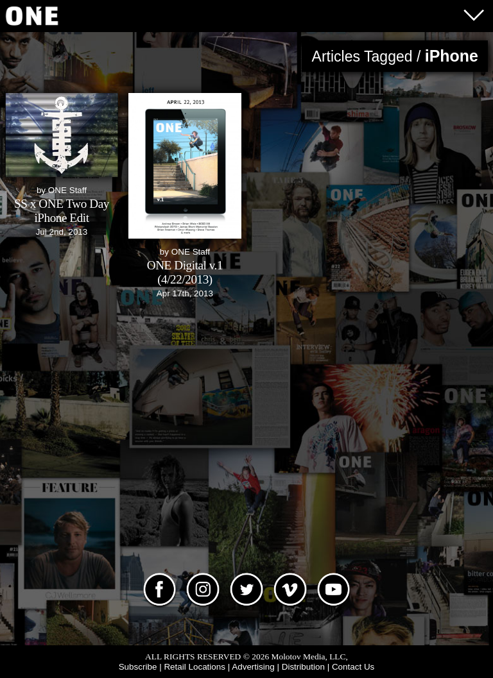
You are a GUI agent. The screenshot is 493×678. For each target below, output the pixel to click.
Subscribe (138, 667)
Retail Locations (194, 667)
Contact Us (353, 667)
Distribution (303, 667)
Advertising (253, 667)
